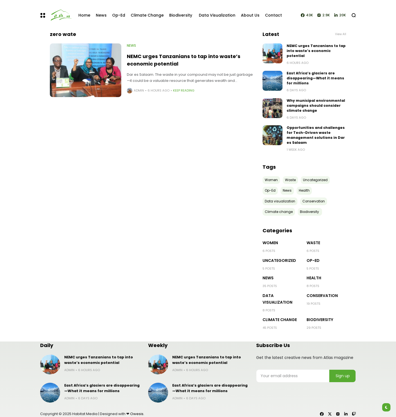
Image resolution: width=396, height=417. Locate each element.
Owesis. (137, 413)
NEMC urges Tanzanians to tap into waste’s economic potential (316, 50)
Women (270, 243)
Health (314, 278)
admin (139, 90)
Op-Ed (313, 260)
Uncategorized (279, 260)
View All (340, 34)
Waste (313, 243)
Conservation (322, 295)
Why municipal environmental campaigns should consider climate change (316, 105)
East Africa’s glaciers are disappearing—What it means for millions (315, 78)
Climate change (280, 319)
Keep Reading (183, 90)
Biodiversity (320, 319)
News (131, 45)
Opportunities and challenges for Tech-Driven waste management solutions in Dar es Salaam (316, 135)
